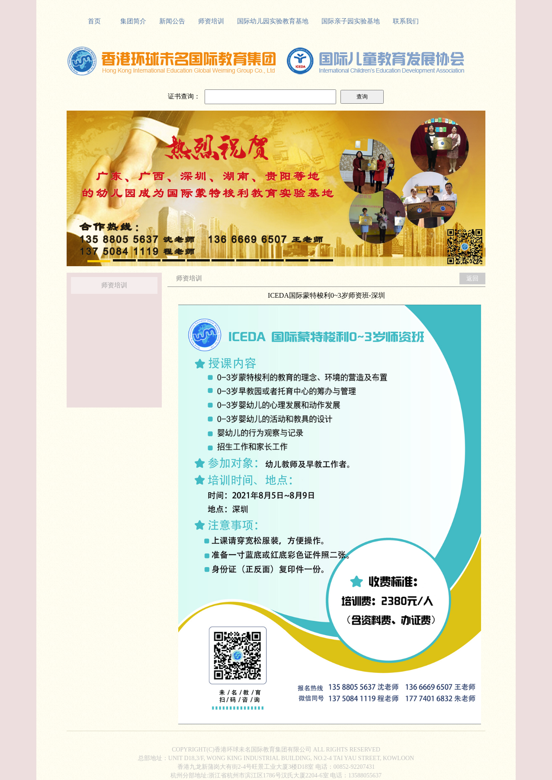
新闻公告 (172, 21)
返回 (472, 278)
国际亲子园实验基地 (350, 21)
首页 (94, 21)
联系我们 (406, 21)
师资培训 (211, 21)
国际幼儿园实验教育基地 (272, 21)
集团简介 (133, 21)
